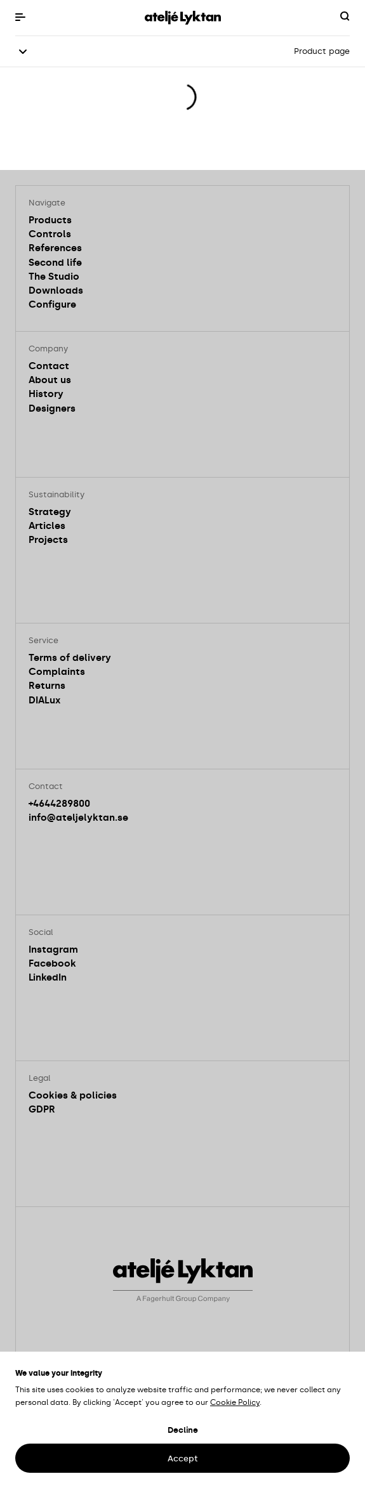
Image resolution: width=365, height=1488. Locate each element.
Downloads (56, 290)
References (55, 248)
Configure (52, 304)
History (46, 394)
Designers (52, 408)
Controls (50, 234)
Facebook (52, 963)
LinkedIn (48, 977)
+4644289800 (59, 803)
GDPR (42, 1109)
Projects (48, 539)
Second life (55, 262)
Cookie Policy (235, 1402)
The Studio (54, 276)
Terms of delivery (70, 657)
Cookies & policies (73, 1095)
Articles (47, 526)
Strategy (50, 512)
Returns (47, 685)
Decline (183, 1430)
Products (50, 220)
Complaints (57, 671)
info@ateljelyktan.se (78, 817)
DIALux (44, 700)
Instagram (53, 949)
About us (50, 380)
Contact (49, 366)
